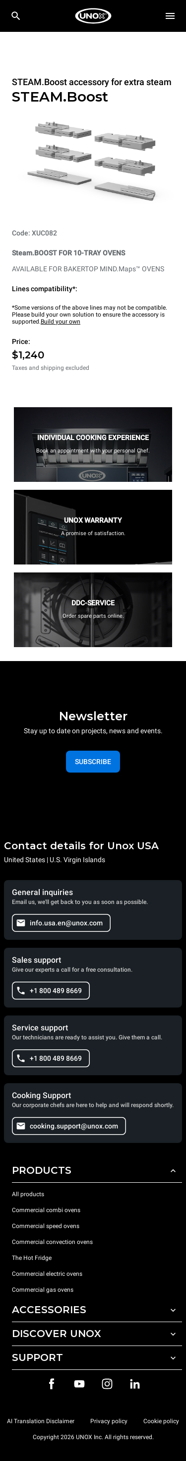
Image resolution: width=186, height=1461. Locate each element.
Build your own (60, 321)
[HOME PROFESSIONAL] (93, 16)
